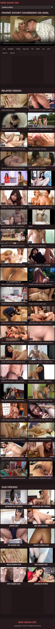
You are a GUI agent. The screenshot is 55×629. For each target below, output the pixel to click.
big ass (5, 53)
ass (43, 49)
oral (4, 49)
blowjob (10, 49)
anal (48, 49)
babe (38, 49)
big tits (12, 53)
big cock (26, 49)
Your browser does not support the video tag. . (27, 31)
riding (18, 49)
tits (32, 49)
